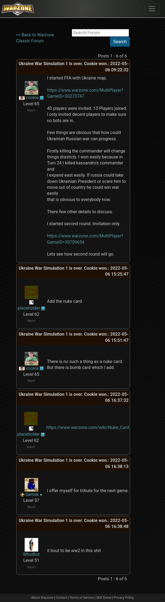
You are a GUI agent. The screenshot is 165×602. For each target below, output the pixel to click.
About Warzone (42, 598)
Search (120, 41)
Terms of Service (81, 598)
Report (31, 110)
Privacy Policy (124, 598)
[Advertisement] (148, 110)
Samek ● (33, 494)
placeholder (29, 308)
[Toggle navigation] (152, 8)
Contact (61, 598)
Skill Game (104, 598)
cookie (32, 97)
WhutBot (31, 554)
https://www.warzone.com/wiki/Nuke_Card (87, 427)
